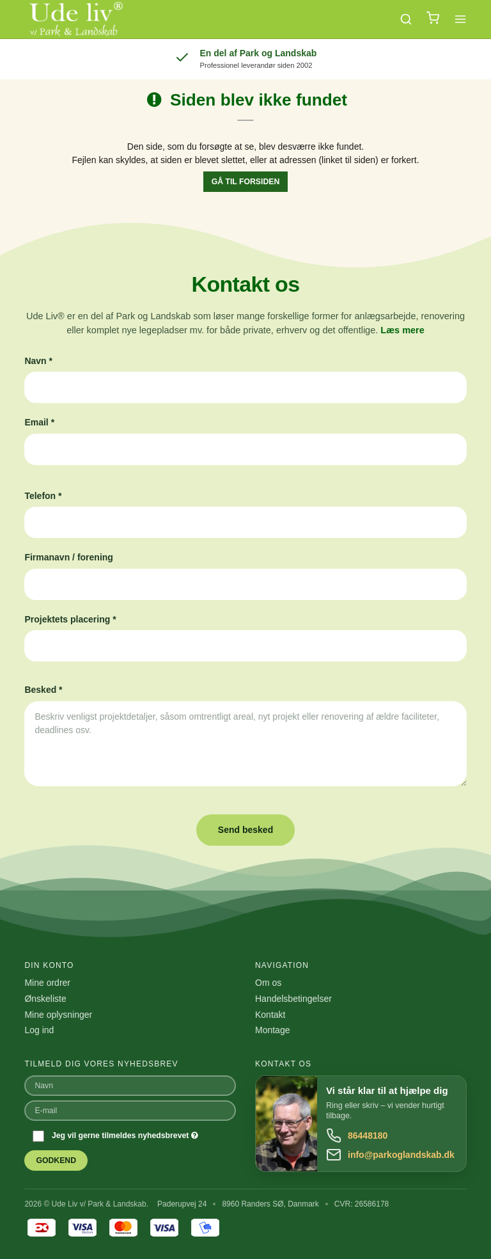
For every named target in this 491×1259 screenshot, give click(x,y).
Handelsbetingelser (293, 999)
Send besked (245, 830)
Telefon (42, 496)
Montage (272, 1030)
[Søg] (406, 19)
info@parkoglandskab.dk (401, 1155)
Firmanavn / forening (68, 557)
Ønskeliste (45, 999)
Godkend (56, 1160)
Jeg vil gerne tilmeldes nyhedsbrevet (125, 1135)
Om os (268, 983)
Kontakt (270, 1015)
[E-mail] (130, 1110)
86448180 (367, 1135)
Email (39, 422)
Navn (38, 361)
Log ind (39, 1030)
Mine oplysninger (58, 1015)
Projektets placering (70, 619)
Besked (43, 690)
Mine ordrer (47, 983)
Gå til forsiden (246, 181)
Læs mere (402, 330)
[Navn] (130, 1085)
